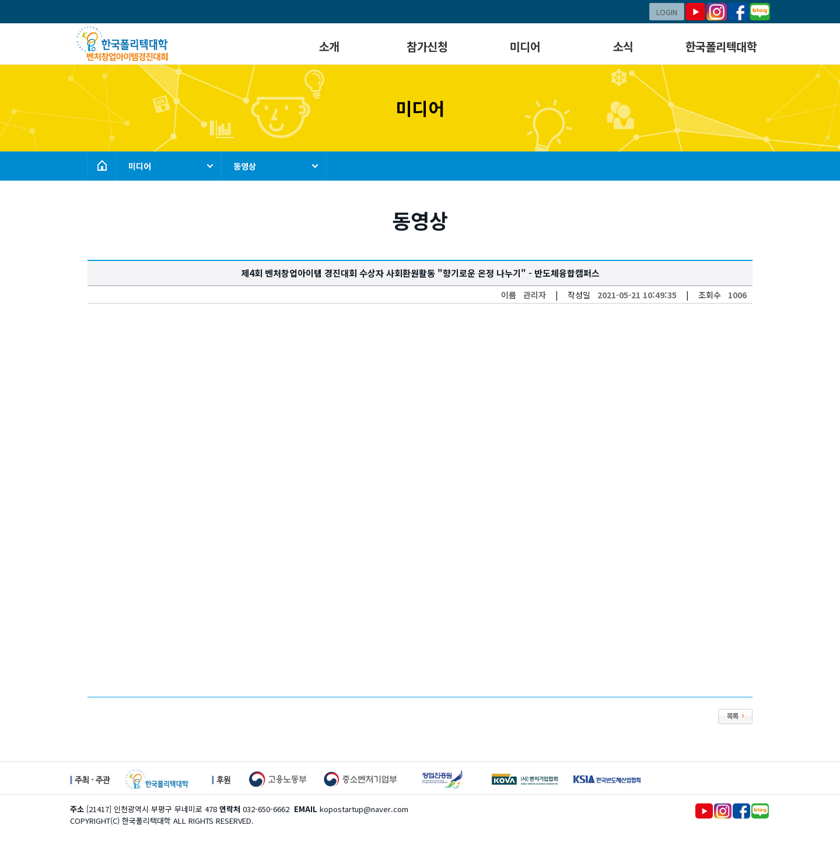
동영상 (244, 166)
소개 (329, 46)
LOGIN (666, 12)
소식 (623, 46)
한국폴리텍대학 (721, 46)
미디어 (525, 46)
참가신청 (427, 46)
